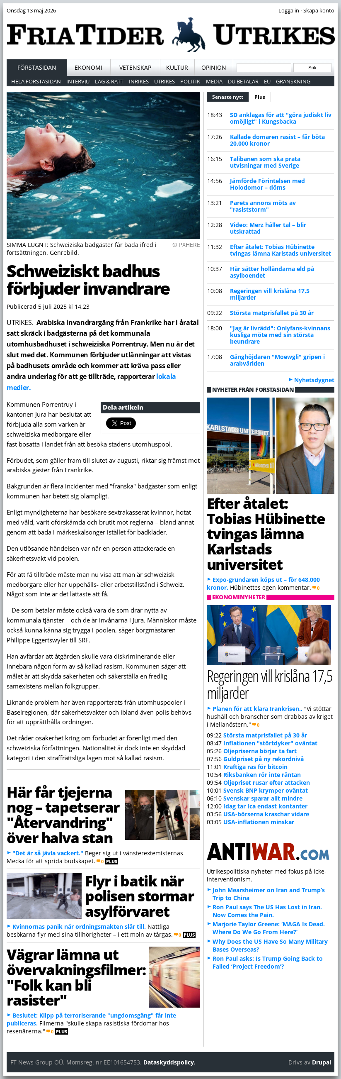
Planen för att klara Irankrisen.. (257, 709)
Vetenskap (135, 67)
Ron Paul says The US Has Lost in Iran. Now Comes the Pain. (267, 911)
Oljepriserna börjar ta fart (260, 751)
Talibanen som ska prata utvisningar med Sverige (265, 162)
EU (267, 81)
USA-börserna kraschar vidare (266, 814)
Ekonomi (88, 67)
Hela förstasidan (36, 81)
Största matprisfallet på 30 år (272, 313)
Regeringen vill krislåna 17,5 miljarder (270, 294)
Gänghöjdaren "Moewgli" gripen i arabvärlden (277, 360)
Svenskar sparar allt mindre (262, 798)
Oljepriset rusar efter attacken (266, 782)
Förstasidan (36, 67)
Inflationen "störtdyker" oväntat (270, 743)
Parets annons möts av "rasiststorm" (263, 206)
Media (214, 81)
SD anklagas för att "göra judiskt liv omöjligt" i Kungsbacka (280, 118)
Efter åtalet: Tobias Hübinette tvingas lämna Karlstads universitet (280, 250)
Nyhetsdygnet (314, 380)
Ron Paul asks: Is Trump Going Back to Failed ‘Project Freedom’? (268, 962)
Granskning (293, 81)
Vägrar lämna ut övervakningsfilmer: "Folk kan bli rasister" (76, 977)
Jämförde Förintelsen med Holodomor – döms (267, 184)
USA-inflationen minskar (258, 822)
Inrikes (139, 81)
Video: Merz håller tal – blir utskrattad (268, 228)
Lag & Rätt (109, 81)
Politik (190, 81)
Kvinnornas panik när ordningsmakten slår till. (79, 926)
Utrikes (164, 81)
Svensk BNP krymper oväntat (265, 790)
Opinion (213, 67)
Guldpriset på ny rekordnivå (263, 759)
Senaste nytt (230, 96)
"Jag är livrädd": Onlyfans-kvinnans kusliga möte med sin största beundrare (280, 334)
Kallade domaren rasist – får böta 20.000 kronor (277, 140)
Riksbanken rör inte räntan (262, 775)
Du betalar (243, 81)
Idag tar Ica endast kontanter (265, 806)
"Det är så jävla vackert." (47, 853)
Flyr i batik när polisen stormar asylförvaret (139, 896)
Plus (259, 97)
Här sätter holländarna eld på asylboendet (272, 272)
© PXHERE (186, 245)
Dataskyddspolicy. (169, 1062)
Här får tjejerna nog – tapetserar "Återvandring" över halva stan (63, 814)
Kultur (177, 67)
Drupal (321, 1062)
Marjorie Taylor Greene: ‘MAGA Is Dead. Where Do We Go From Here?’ (269, 928)
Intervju (77, 81)
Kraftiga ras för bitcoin (255, 767)
